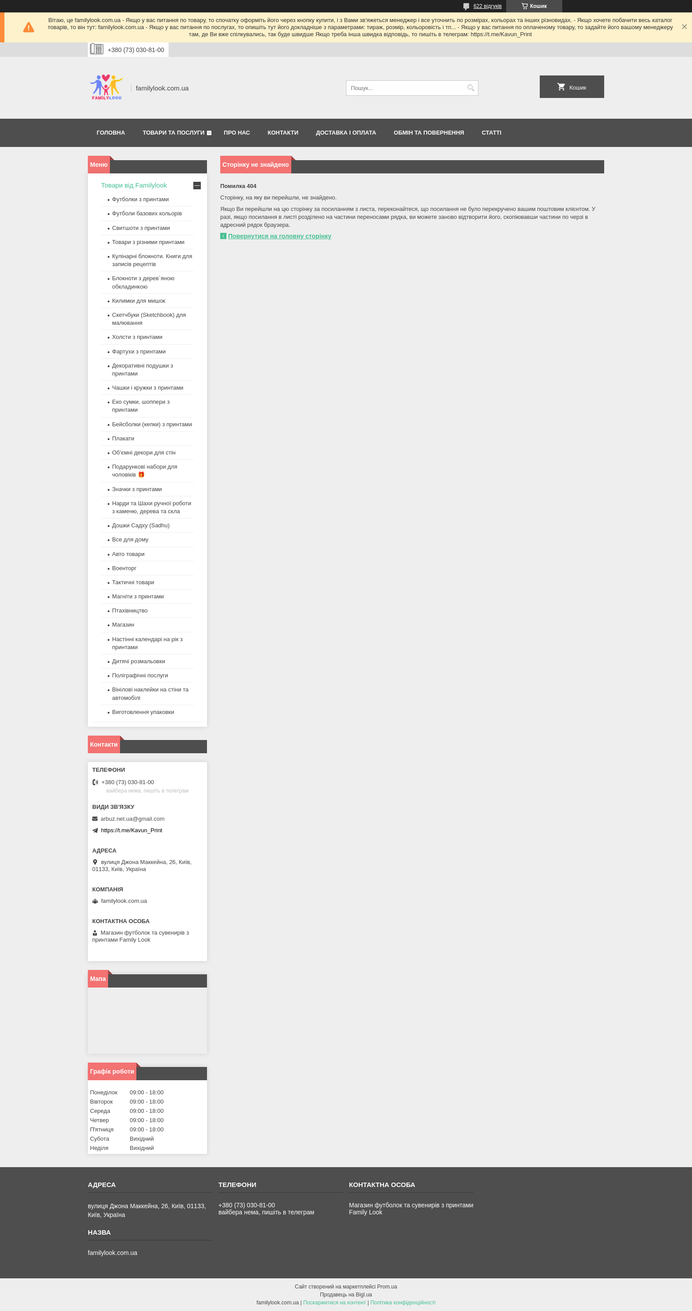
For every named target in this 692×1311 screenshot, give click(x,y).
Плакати (123, 438)
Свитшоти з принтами (141, 228)
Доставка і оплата (346, 132)
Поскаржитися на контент (334, 1303)
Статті (491, 132)
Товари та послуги (173, 132)
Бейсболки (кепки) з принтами (152, 424)
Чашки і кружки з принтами (148, 387)
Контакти (283, 132)
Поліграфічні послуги (140, 675)
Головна (111, 132)
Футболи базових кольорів (147, 213)
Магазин (123, 624)
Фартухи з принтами (139, 351)
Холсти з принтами (137, 337)
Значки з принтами (137, 489)
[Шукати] (470, 88)
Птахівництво (130, 610)
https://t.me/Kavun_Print (131, 830)
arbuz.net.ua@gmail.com (133, 818)
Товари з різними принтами (148, 242)
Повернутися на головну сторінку (279, 236)
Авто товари (128, 554)
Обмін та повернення (429, 132)
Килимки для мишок (138, 300)
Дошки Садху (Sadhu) (140, 525)
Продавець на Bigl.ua (346, 1295)
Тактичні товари (133, 582)
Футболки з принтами (140, 199)
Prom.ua (387, 1287)
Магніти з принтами (138, 596)
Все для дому (130, 539)
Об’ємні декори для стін (144, 452)
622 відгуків (488, 6)
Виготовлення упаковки (143, 712)
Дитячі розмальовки (138, 661)
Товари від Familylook (134, 185)
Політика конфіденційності (403, 1303)
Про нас (237, 132)
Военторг (124, 568)
